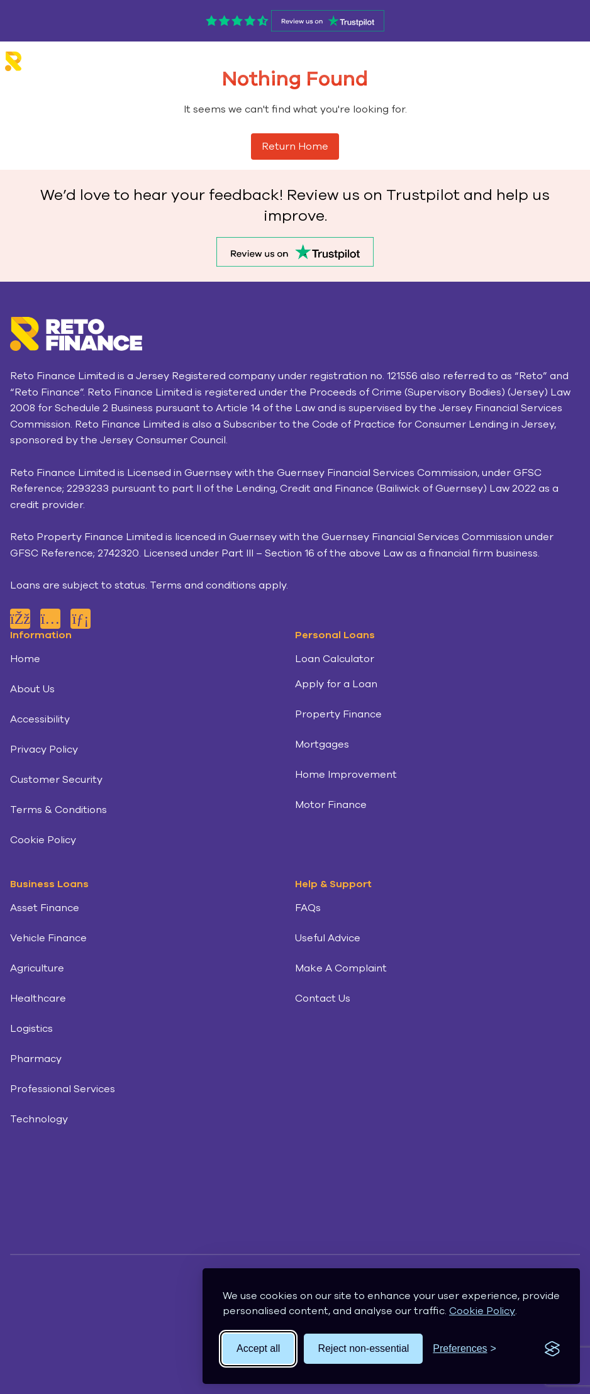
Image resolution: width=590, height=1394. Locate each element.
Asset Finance (44, 908)
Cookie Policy (482, 1311)
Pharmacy (36, 1059)
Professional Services (62, 1089)
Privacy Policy (44, 749)
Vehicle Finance (48, 938)
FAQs (308, 908)
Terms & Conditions (58, 810)
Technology (39, 1119)
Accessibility (40, 719)
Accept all (258, 1348)
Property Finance (338, 714)
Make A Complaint (341, 968)
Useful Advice (327, 938)
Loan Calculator (334, 659)
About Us (32, 689)
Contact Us (322, 998)
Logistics (31, 1029)
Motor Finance (331, 805)
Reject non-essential (363, 1348)
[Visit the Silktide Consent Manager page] (552, 1348)
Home (25, 659)
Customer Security (56, 780)
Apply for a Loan (336, 684)
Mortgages (322, 744)
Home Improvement (346, 775)
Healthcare (38, 998)
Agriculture (37, 968)
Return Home (295, 146)
